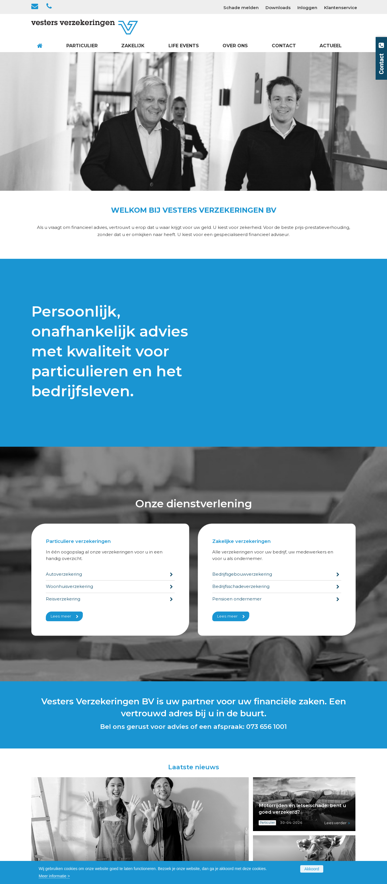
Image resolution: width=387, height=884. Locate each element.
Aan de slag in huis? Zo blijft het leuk (81, 732)
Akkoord (311, 869)
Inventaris (207, 802)
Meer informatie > (54, 876)
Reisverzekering (63, 460)
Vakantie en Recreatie (136, 815)
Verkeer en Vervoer (133, 795)
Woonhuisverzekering (69, 447)
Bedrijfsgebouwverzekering (242, 435)
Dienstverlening (130, 841)
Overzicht (124, 821)
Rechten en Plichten (218, 808)
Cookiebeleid (294, 828)
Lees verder (229, 743)
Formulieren (126, 848)
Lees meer (60, 477)
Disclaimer (291, 834)
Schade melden (296, 802)
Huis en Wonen (130, 802)
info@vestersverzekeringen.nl (63, 842)
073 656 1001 (266, 588)
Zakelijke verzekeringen (241, 402)
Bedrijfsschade (212, 815)
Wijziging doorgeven (301, 808)
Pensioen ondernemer (237, 460)
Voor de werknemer (217, 834)
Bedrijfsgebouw (213, 795)
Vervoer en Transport (218, 821)
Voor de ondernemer (218, 828)
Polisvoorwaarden (132, 854)
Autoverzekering (64, 435)
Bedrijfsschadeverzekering (240, 447)
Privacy (288, 841)
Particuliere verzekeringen (78, 402)
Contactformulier (297, 795)
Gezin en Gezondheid (136, 808)
